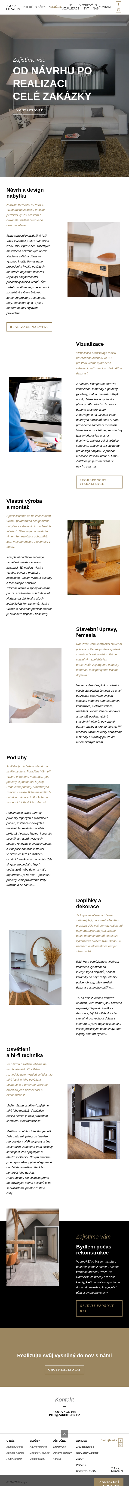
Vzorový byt (86, 7)
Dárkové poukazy (62, 1452)
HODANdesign (14, 1458)
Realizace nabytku (29, 327)
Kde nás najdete (15, 1452)
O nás (96, 7)
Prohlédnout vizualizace (93, 481)
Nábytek (43, 7)
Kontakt (105, 7)
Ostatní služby (37, 1458)
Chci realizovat (64, 1369)
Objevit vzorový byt (97, 1308)
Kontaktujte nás (14, 1446)
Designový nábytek (40, 1452)
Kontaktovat (29, 110)
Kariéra (57, 1458)
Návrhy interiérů (38, 1446)
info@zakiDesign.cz (64, 1415)
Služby (55, 7)
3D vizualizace (70, 7)
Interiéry (30, 7)
